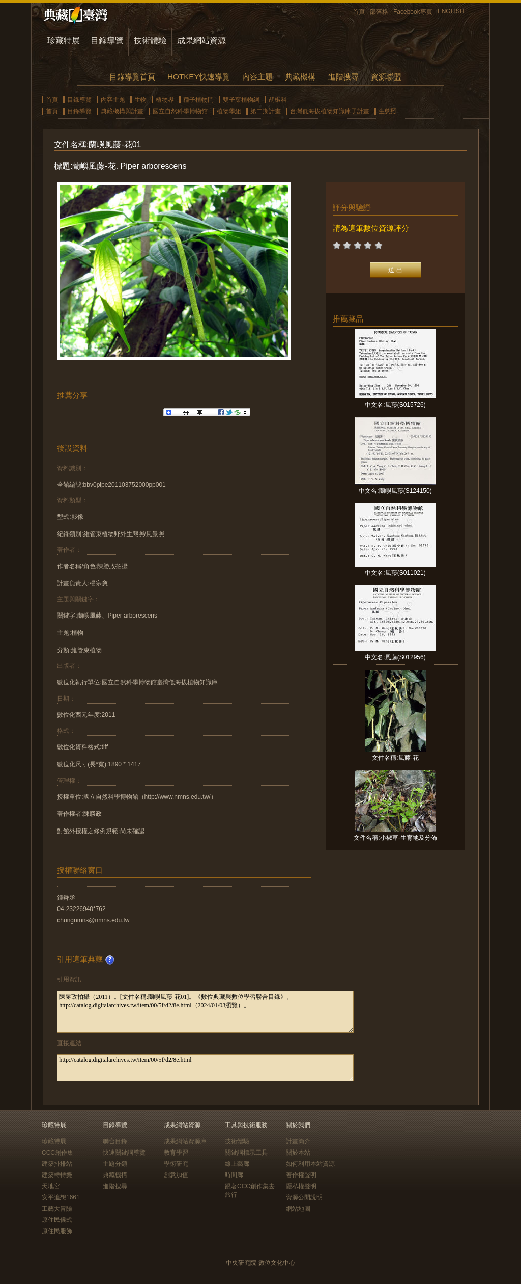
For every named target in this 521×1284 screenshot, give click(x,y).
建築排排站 (57, 1163)
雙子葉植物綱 (241, 99)
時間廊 (234, 1175)
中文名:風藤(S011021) (395, 572)
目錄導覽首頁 (132, 76)
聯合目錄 (115, 1141)
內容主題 (257, 76)
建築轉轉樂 (57, 1175)
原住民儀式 (57, 1219)
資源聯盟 (386, 76)
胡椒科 (278, 99)
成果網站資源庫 (185, 1141)
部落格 (379, 11)
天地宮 (51, 1186)
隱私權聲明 (301, 1186)
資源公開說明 (304, 1197)
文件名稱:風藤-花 (395, 757)
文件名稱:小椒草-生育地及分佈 (395, 837)
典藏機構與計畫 (122, 111)
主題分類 (115, 1163)
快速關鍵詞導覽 (124, 1152)
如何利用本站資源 (310, 1163)
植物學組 (229, 111)
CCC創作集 (57, 1152)
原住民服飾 (57, 1231)
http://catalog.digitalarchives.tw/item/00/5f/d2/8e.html (205, 1067)
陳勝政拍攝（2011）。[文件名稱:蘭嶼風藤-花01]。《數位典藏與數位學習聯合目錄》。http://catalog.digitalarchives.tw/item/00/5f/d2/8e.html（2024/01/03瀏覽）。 (205, 1012)
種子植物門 (198, 99)
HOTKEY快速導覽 (198, 76)
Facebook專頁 (412, 11)
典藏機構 (300, 76)
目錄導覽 (107, 40)
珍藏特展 (63, 40)
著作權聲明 (301, 1175)
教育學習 (176, 1152)
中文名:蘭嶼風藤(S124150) (395, 490)
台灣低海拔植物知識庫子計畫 (329, 111)
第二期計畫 (265, 111)
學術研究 (176, 1163)
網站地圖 (298, 1208)
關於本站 (298, 1152)
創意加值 (176, 1175)
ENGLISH (451, 11)
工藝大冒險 (57, 1208)
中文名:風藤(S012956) (395, 657)
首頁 (359, 11)
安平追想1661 (61, 1197)
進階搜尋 (343, 76)
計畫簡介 (298, 1141)
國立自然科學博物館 (180, 111)
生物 (140, 99)
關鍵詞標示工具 (246, 1152)
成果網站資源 (201, 40)
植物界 (165, 99)
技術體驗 (150, 40)
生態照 (388, 111)
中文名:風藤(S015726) (395, 404)
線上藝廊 (237, 1163)
